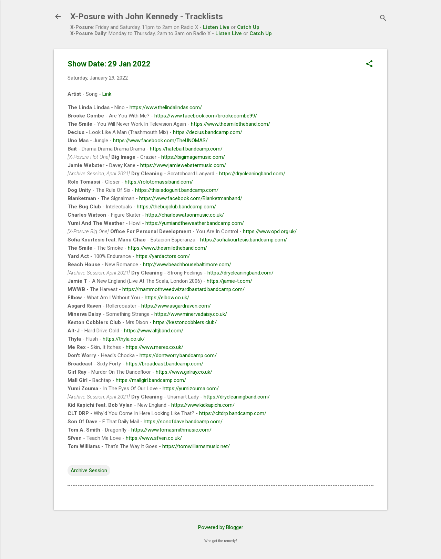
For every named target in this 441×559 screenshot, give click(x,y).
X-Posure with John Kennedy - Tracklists (146, 16)
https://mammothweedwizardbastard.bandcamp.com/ (183, 289)
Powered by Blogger (220, 527)
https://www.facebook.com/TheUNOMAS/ (160, 140)
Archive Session (89, 470)
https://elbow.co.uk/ (167, 297)
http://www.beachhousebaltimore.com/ (187, 264)
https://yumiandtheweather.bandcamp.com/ (194, 223)
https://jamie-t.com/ (229, 281)
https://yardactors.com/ (163, 256)
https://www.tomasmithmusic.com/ (171, 430)
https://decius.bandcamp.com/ (207, 132)
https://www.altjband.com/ (153, 331)
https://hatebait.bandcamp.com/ (186, 149)
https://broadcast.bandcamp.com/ (164, 364)
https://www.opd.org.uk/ (270, 231)
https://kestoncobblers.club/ (185, 322)
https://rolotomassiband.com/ (159, 182)
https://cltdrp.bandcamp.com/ (232, 413)
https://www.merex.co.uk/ (154, 347)
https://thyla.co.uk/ (124, 339)
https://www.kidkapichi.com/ (203, 405)
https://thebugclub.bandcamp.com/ (176, 207)
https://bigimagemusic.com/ (193, 157)
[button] (369, 64)
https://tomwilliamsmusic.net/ (196, 446)
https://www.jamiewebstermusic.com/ (183, 165)
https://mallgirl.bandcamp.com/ (151, 380)
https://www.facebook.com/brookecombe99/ (205, 116)
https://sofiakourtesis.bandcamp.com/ (243, 240)
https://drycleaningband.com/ (252, 173)
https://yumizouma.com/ (191, 388)
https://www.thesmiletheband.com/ (230, 124)
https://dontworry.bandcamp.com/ (178, 355)
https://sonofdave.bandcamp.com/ (183, 421)
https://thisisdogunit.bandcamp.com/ (176, 190)
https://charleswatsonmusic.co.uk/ (184, 215)
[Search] (383, 18)
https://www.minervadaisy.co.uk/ (190, 314)
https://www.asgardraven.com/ (176, 306)
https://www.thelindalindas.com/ (166, 107)
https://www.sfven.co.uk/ (154, 438)
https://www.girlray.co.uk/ (184, 372)
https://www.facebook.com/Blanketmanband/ (190, 198)
